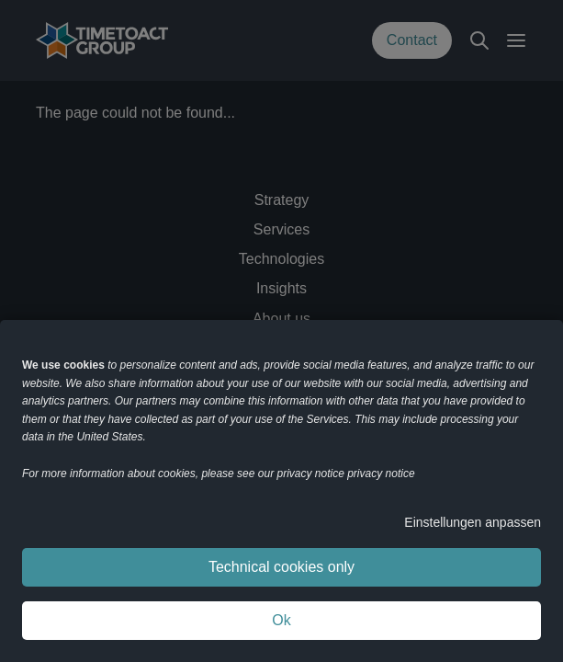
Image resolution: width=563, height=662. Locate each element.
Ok (281, 620)
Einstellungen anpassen (472, 522)
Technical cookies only (281, 567)
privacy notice (380, 473)
